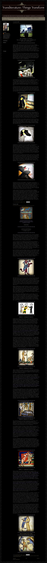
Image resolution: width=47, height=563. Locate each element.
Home (26, 558)
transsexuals (14, 556)
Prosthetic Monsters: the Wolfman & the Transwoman (23, 205)
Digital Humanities (5, 19)
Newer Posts (14, 558)
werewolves (19, 556)
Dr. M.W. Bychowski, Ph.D (7, 33)
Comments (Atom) (18, 559)
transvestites (17, 556)
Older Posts (38, 558)
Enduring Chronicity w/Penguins (19, 23)
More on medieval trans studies (26, 533)
